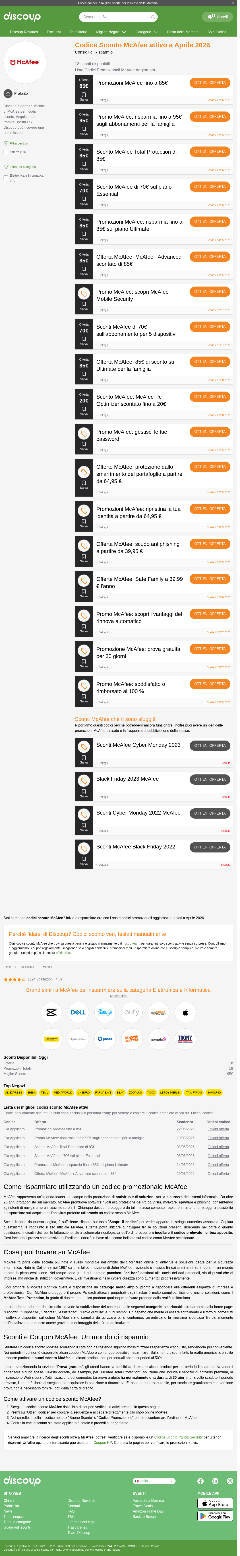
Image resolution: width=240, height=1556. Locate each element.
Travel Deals (143, 1506)
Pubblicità (11, 1506)
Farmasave (103, 1092)
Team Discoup (79, 1533)
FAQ (71, 1511)
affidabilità (63, 953)
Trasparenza (77, 1527)
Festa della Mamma (183, 32)
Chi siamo (11, 1500)
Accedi (217, 16)
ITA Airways (194, 1092)
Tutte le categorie (17, 1522)
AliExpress (13, 1092)
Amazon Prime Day (148, 1511)
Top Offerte (78, 32)
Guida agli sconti (17, 1527)
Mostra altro (118, 996)
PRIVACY (120, 1546)
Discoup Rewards (24, 32)
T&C (71, 1517)
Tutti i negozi (14, 1517)
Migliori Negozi (111, 32)
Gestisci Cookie (150, 1546)
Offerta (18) (15, 152)
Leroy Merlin (170, 1092)
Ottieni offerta (210, 83)
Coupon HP (102, 1443)
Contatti (74, 1506)
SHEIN (31, 1092)
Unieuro (84, 1092)
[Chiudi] (233, 3)
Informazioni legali (82, 1522)
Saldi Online (217, 32)
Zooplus (135, 1092)
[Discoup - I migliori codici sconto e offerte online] (22, 17)
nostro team (131, 943)
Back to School (145, 1517)
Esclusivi (54, 32)
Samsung (214, 1092)
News (8, 1511)
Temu (44, 1092)
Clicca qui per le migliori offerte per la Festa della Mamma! (118, 3)
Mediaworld (63, 1092)
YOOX (151, 1092)
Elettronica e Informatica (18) (23, 178)
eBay (120, 1092)
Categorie (147, 32)
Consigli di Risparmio (94, 52)
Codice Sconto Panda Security (178, 1437)
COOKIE (133, 1546)
